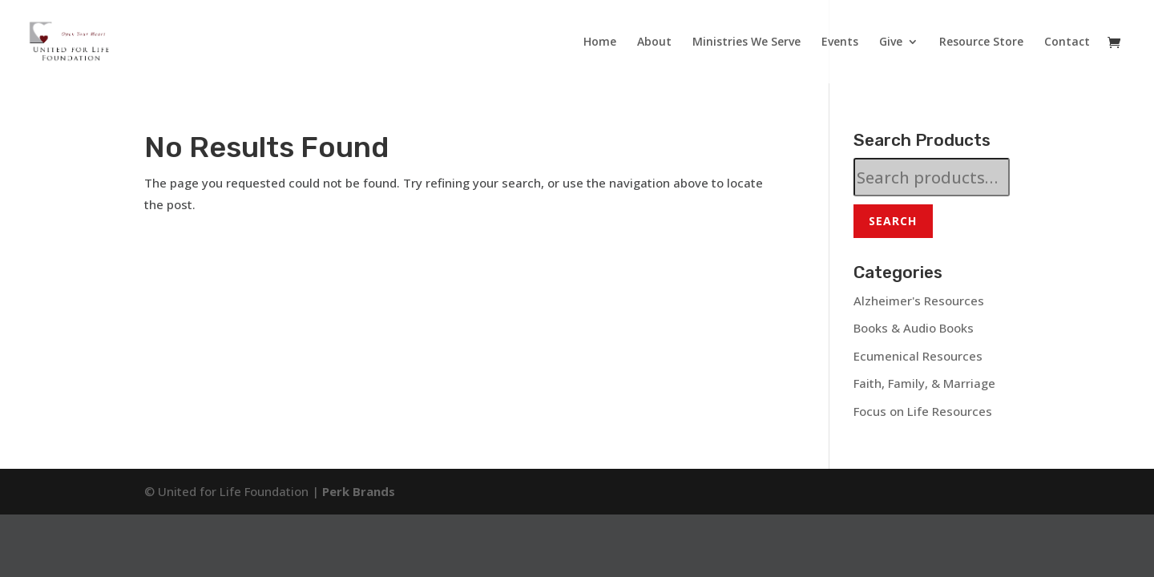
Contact (1067, 42)
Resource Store (981, 42)
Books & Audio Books (913, 328)
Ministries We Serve (746, 42)
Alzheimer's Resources (918, 301)
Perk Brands (358, 491)
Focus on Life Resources (922, 411)
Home (599, 42)
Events (839, 42)
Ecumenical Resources (918, 356)
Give (890, 42)
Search (893, 220)
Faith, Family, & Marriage (924, 383)
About (654, 42)
